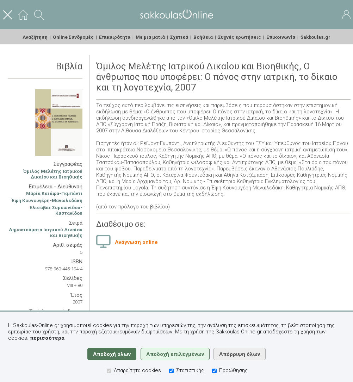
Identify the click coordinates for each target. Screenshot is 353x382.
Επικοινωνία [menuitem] (280, 37)
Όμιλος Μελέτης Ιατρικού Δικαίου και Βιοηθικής (52, 174)
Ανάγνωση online (136, 242)
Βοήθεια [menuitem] (203, 37)
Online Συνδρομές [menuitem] (73, 37)
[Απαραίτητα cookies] (109, 371)
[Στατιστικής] (171, 371)
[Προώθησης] (214, 371)
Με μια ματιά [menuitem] (150, 37)
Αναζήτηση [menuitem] (35, 37)
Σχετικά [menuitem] (179, 37)
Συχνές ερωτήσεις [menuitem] (239, 37)
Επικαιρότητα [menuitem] (114, 37)
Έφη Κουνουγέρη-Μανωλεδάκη (46, 200)
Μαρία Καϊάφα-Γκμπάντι (54, 193)
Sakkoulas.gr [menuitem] (315, 37)
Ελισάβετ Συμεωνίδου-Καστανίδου (56, 210)
